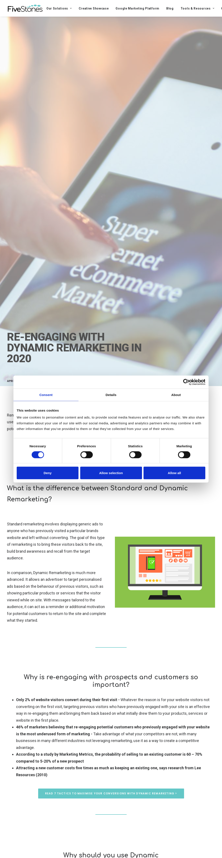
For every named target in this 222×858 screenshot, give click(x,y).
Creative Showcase (94, 8)
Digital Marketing (70, 381)
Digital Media (46, 381)
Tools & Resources (197, 8)
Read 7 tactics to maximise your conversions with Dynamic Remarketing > (111, 793)
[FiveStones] (25, 8)
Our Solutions (59, 8)
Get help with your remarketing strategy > (110, 451)
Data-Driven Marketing (102, 381)
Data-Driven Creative (92, 429)
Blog (170, 8)
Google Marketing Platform (137, 8)
